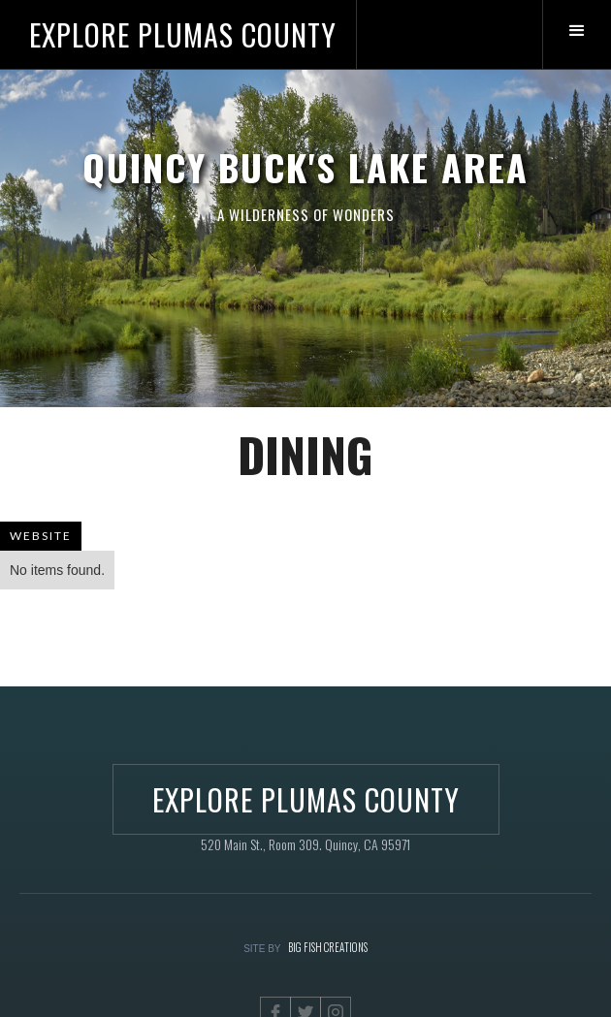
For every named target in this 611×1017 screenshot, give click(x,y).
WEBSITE (41, 535)
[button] (576, 34)
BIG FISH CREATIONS (328, 947)
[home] (178, 34)
